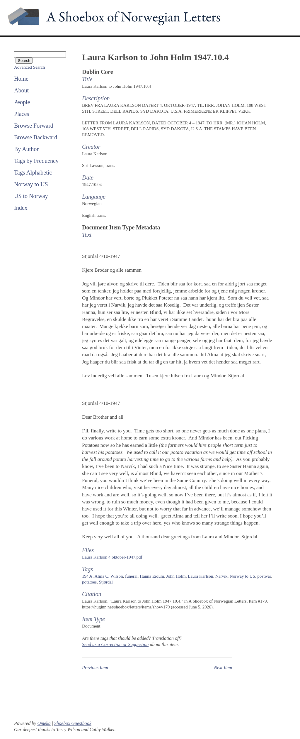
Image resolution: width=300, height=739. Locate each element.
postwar (264, 576)
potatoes (89, 582)
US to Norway (31, 196)
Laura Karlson (200, 576)
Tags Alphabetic (33, 172)
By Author (26, 149)
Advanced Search (29, 67)
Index (21, 208)
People (22, 102)
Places (21, 114)
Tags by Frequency (36, 161)
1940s (87, 576)
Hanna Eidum (152, 576)
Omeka (43, 723)
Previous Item (95, 667)
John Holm (175, 576)
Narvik (221, 576)
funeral (131, 576)
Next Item (223, 667)
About (21, 90)
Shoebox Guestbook (72, 723)
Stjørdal (106, 582)
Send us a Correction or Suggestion (115, 644)
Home (21, 79)
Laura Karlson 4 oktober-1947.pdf (112, 557)
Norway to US (31, 184)
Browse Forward (33, 125)
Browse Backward (35, 137)
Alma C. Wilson (109, 576)
